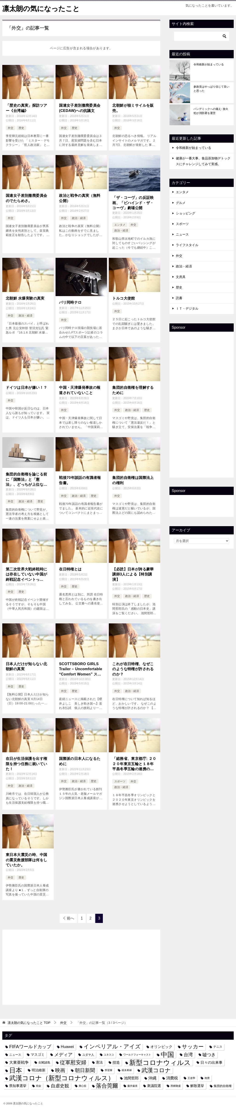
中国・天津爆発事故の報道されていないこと (79, 389)
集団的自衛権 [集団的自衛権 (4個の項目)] (223, 1085)
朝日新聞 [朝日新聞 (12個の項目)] (85, 1070)
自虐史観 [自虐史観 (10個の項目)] (60, 1085)
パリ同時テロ (70, 302)
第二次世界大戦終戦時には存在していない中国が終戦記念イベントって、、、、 (26, 574)
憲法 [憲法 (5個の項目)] (99, 1062)
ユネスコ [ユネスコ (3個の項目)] (109, 1054)
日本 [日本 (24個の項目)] (15, 1070)
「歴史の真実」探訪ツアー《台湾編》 (26, 107)
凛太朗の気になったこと (41, 8)
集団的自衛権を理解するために (133, 389)
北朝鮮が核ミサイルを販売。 (133, 107)
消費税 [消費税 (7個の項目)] (172, 1077)
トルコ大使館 (123, 298)
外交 (10, 127)
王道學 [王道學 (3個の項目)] (191, 1077)
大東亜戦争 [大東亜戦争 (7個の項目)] (19, 1062)
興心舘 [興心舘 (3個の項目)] (82, 1085)
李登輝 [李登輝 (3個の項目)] (108, 1070)
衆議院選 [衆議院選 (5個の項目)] (154, 1085)
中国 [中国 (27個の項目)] (167, 1054)
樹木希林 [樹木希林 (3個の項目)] (127, 1070)
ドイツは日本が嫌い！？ (26, 387)
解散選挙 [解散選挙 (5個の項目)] (197, 1085)
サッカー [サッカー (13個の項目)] (193, 1046)
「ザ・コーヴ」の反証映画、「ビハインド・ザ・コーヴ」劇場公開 (133, 202)
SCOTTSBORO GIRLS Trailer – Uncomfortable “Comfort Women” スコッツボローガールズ (80, 669)
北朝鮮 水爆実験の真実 (25, 298)
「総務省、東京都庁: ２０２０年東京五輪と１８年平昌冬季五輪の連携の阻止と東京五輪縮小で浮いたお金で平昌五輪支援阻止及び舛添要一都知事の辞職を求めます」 (134, 763)
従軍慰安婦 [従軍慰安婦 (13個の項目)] (73, 1062)
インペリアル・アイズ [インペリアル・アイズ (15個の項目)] (112, 1046)
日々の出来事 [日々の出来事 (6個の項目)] (211, 1062)
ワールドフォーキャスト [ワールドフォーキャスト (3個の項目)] (137, 1054)
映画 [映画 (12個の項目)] (60, 1070)
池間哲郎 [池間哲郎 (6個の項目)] (131, 1078)
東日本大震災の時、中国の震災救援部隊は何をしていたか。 (26, 860)
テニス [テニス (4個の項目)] (217, 1046)
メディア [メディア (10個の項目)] (63, 1054)
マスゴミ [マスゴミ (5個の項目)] (38, 1054)
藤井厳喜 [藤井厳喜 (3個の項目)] (132, 1085)
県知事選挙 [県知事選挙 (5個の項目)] (17, 1085)
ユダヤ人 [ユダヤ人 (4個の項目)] (88, 1054)
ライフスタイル (187, 245)
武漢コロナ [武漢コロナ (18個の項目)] (156, 1070)
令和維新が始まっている (209, 64)
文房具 (180, 276)
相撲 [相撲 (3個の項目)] (207, 1077)
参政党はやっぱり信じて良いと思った (211, 88)
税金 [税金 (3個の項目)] (38, 1085)
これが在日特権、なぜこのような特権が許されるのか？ (133, 669)
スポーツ (119, 781)
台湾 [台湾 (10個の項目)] (188, 1054)
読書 (179, 298)
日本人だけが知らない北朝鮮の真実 (26, 666)
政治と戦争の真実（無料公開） (79, 197)
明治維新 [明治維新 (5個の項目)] (38, 1070)
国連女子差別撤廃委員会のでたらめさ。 (26, 197)
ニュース (182, 234)
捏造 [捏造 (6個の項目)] (116, 1062)
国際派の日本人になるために (79, 760)
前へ (70, 918)
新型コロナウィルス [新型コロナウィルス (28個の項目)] (160, 1062)
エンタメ (119, 224)
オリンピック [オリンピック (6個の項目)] (161, 1046)
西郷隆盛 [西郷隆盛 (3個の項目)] (176, 1085)
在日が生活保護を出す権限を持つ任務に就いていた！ (26, 763)
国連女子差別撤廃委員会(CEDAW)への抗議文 (79, 107)
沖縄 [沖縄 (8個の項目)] (152, 1077)
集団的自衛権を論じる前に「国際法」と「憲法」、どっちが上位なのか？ (26, 479)
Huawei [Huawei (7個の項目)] (67, 1046)
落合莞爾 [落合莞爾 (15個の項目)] (107, 1086)
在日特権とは (70, 569)
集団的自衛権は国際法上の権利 (133, 479)
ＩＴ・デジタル (187, 308)
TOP (29, 1022)
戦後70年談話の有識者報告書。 (80, 479)
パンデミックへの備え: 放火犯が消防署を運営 (211, 110)
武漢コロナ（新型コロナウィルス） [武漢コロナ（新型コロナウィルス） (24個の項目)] (61, 1078)
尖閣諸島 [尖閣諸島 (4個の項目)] (44, 1062)
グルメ (180, 202)
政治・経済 (79, 217)
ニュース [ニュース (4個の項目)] (15, 1054)
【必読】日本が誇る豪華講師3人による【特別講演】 (133, 574)
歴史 (21, 127)
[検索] (201, 36)
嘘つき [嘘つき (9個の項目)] (209, 1054)
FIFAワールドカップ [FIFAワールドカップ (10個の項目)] (30, 1046)
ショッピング (185, 213)
